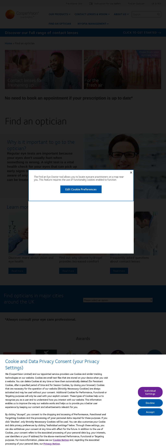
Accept (150, 412)
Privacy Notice (51, 444)
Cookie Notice (61, 440)
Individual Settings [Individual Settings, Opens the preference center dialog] (150, 392)
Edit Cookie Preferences (69, 139)
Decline (150, 403)
